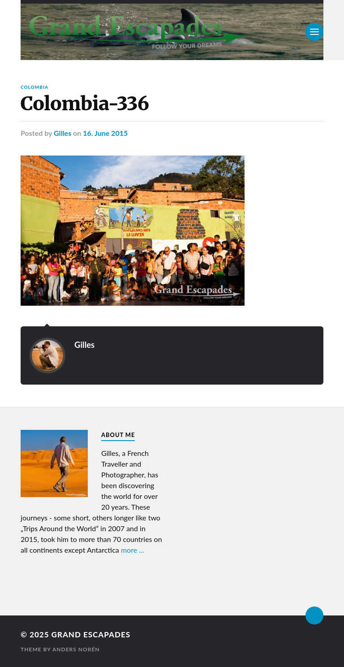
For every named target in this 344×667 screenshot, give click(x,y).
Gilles (62, 133)
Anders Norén (76, 649)
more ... (132, 550)
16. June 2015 (105, 133)
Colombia (34, 87)
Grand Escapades (91, 634)
